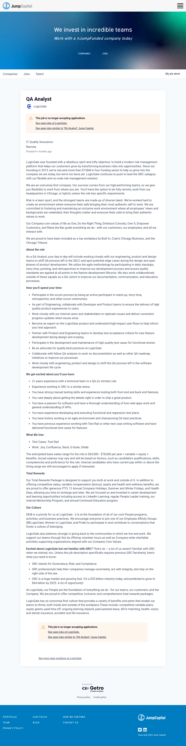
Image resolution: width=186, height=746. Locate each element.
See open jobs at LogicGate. (51, 123)
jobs (26, 74)
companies (10, 74)
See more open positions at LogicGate (60, 658)
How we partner (74, 717)
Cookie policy (99, 697)
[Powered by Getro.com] (93, 687)
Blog (36, 722)
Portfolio (10, 717)
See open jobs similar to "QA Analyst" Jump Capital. (65, 128)
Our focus (40, 717)
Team (6, 722)
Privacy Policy (13, 728)
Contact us (70, 722)
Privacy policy (83, 697)
